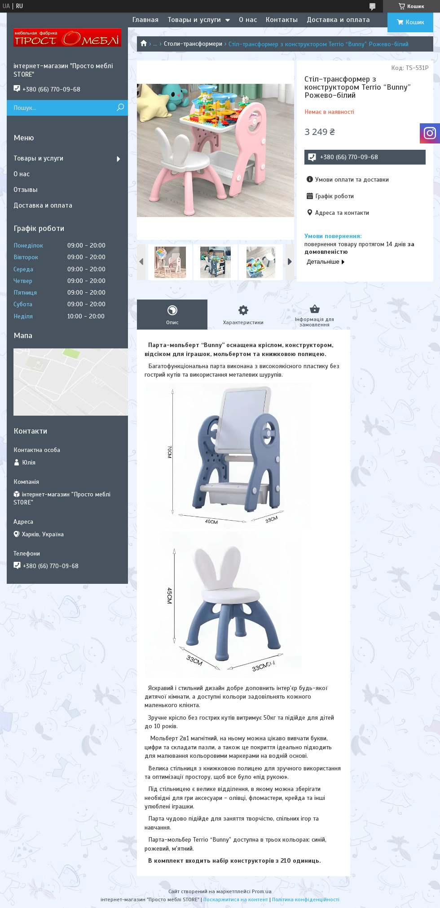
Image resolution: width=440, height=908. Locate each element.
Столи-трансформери (193, 44)
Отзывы (25, 190)
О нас (248, 19)
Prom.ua (262, 891)
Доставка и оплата (338, 19)
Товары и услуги (194, 19)
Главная (145, 19)
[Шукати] (120, 108)
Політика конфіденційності (305, 899)
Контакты (282, 19)
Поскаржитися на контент (235, 899)
